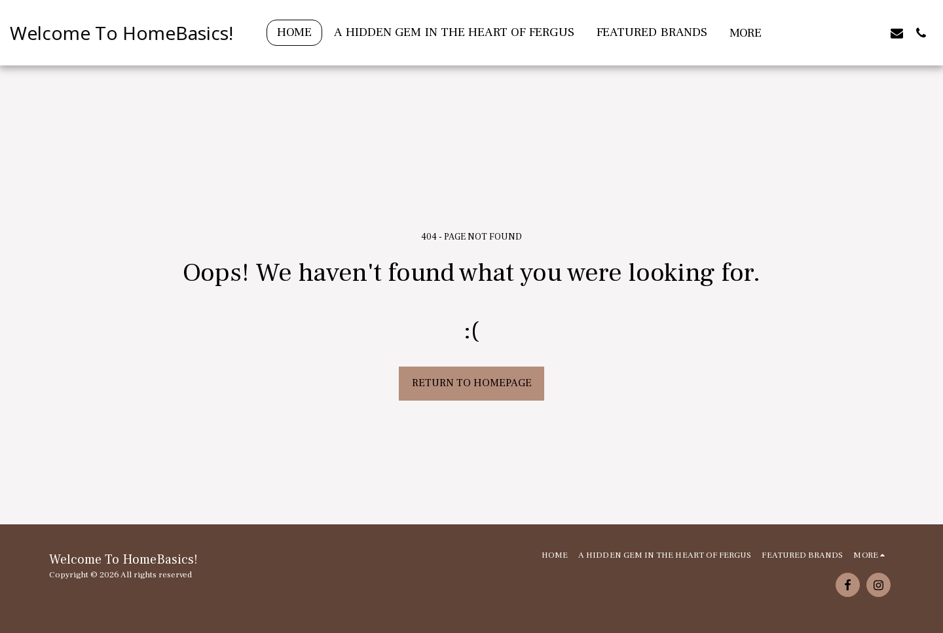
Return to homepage (472, 383)
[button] (848, 32)
